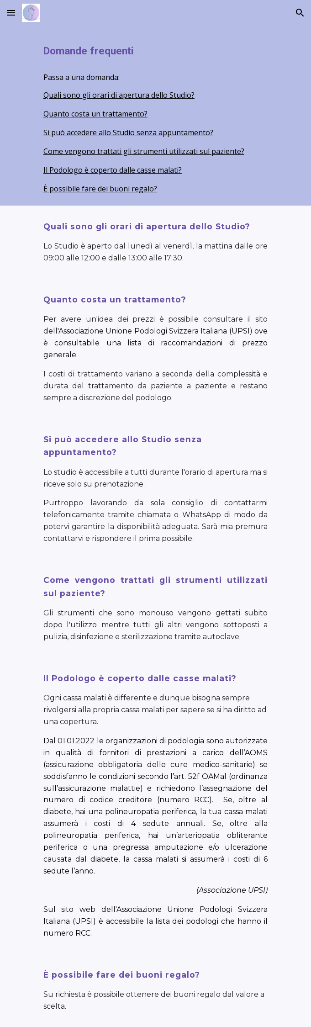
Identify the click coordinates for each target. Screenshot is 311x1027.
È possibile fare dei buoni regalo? (100, 189)
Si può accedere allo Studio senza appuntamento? (128, 132)
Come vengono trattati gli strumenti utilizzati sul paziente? (143, 151)
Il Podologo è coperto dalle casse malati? (112, 170)
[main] (155, 51)
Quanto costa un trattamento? (95, 114)
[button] (11, 12)
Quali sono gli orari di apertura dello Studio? (119, 95)
